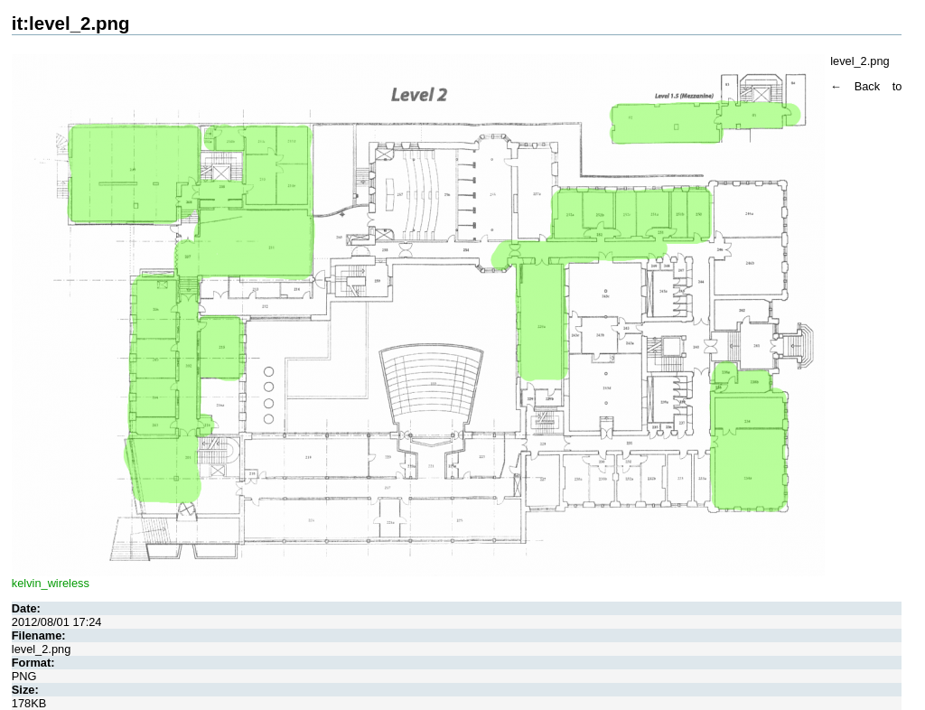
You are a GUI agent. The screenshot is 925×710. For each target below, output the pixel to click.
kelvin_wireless (50, 583)
